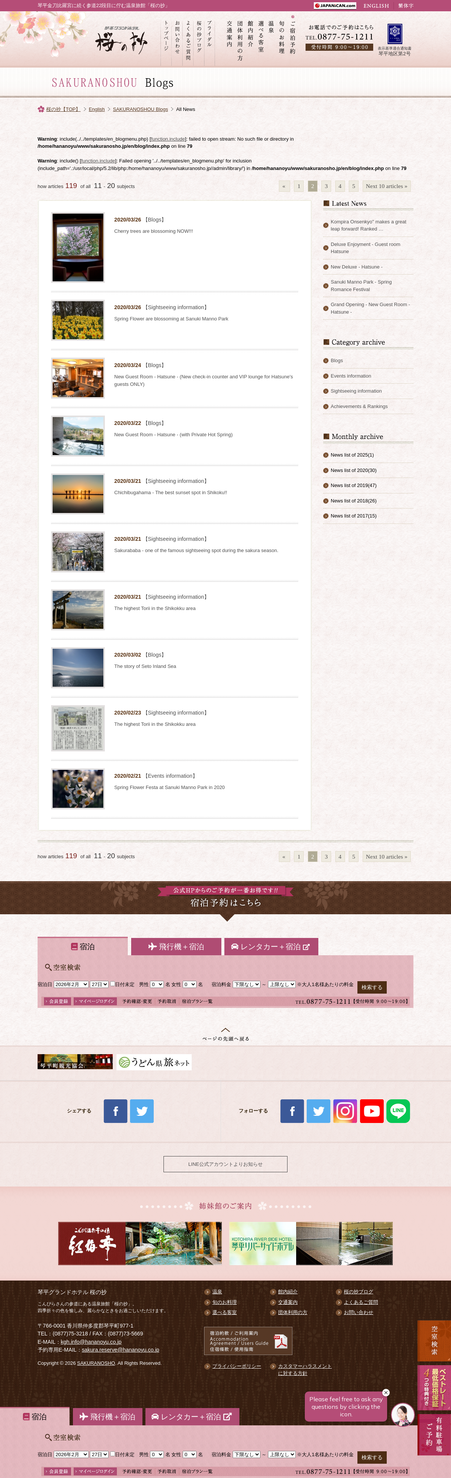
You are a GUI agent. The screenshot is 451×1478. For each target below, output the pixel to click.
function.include (168, 139)
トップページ (165, 39)
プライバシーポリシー (236, 1366)
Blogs (337, 360)
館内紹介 (250, 39)
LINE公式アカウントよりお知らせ (225, 1164)
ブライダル (209, 39)
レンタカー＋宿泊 (271, 946)
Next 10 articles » (386, 186)
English (97, 109)
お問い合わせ (176, 39)
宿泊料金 (221, 984)
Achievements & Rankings (359, 406)
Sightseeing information (356, 391)
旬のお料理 (282, 39)
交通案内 (229, 39)
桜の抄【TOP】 (63, 109)
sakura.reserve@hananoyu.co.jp (120, 1350)
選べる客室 (261, 39)
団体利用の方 (240, 39)
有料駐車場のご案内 (434, 1444)
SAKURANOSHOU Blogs (140, 109)
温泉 (271, 39)
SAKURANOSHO (96, 1363)
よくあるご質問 (187, 39)
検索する (372, 987)
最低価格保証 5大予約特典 (434, 1387)
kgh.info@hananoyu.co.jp (91, 1342)
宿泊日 (45, 984)
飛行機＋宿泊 (176, 946)
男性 (144, 984)
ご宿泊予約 (293, 39)
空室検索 (434, 1340)
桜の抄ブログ (198, 39)
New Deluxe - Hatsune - (357, 267)
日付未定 (122, 984)
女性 (176, 984)
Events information (351, 376)
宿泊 (83, 946)
